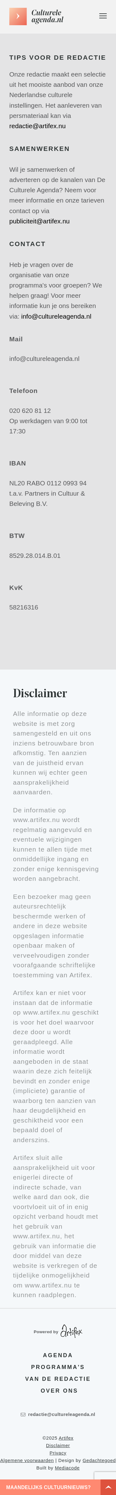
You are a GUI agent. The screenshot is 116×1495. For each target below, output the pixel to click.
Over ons (59, 1391)
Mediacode (67, 1467)
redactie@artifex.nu (37, 125)
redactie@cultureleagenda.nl (58, 1414)
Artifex (66, 1438)
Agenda (58, 1355)
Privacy (57, 1452)
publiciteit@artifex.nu (39, 221)
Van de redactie (58, 1379)
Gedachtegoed (99, 1460)
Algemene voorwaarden (27, 1460)
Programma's (58, 1367)
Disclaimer (58, 1445)
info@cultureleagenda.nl (56, 316)
